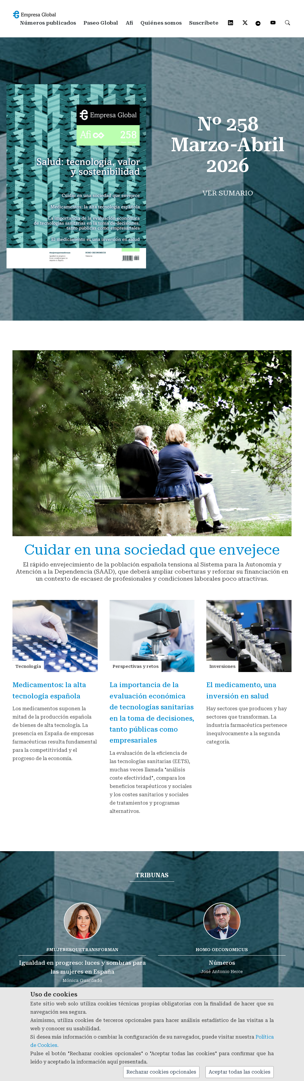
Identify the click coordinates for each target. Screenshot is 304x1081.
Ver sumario (228, 194)
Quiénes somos (161, 23)
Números (222, 962)
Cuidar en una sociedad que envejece (152, 550)
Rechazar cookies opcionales (161, 1072)
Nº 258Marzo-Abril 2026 (227, 145)
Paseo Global (100, 23)
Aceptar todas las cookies (239, 1072)
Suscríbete (203, 23)
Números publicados (48, 23)
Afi (129, 23)
